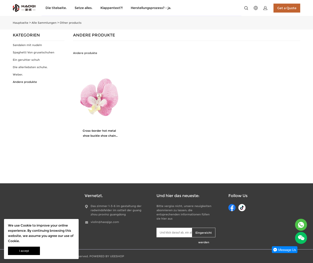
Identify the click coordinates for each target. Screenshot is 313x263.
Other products (70, 23)
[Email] (174, 232)
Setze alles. (83, 8)
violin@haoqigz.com (105, 222)
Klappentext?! (111, 8)
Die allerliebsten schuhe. (30, 67)
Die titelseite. (56, 8)
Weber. (18, 74)
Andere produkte (25, 82)
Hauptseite (20, 23)
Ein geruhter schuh (26, 60)
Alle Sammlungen (44, 23)
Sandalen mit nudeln (27, 45)
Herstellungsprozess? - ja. (151, 8)
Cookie (26, 225)
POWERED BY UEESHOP (106, 256)
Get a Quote (286, 8)
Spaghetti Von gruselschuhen (33, 52)
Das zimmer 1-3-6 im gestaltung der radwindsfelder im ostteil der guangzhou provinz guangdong (116, 210)
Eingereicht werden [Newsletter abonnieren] (203, 234)
